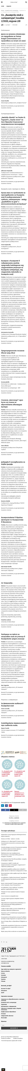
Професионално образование (8, 1015)
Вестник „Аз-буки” (14, 2)
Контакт (3, 978)
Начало (2, 10)
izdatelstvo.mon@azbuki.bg (7, 964)
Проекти (3, 982)
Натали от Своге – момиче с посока (10, 842)
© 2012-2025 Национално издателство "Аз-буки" (11, 1043)
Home (2, 6)
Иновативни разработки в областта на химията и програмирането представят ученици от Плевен (14, 930)
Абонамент (4, 980)
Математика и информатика (8, 1009)
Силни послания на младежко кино (9, 899)
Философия (4, 1021)
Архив (2, 996)
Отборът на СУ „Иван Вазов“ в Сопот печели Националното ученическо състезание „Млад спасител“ (12, 846)
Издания (8, 6)
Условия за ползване (5, 1041)
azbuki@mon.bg (5, 966)
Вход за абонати (5, 974)
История (3, 1017)
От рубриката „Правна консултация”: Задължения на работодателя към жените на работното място (14, 882)
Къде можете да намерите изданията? (11, 972)
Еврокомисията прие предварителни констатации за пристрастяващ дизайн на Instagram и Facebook (12, 858)
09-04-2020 (15, 24)
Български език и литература (11, 10)
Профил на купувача (18, 1041)
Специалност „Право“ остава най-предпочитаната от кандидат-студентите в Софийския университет (13, 868)
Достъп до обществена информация (10, 1040)
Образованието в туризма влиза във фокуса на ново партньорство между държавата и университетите (13, 908)
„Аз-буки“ (8, 24)
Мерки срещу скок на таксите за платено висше (13, 934)
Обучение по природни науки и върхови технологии (11, 1012)
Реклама (3, 984)
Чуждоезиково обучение (7, 1019)
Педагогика (4, 1007)
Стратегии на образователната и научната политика (12, 1003)
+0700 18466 (4, 962)
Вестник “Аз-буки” (6, 992)
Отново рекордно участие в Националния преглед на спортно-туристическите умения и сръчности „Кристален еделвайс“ (14, 852)
